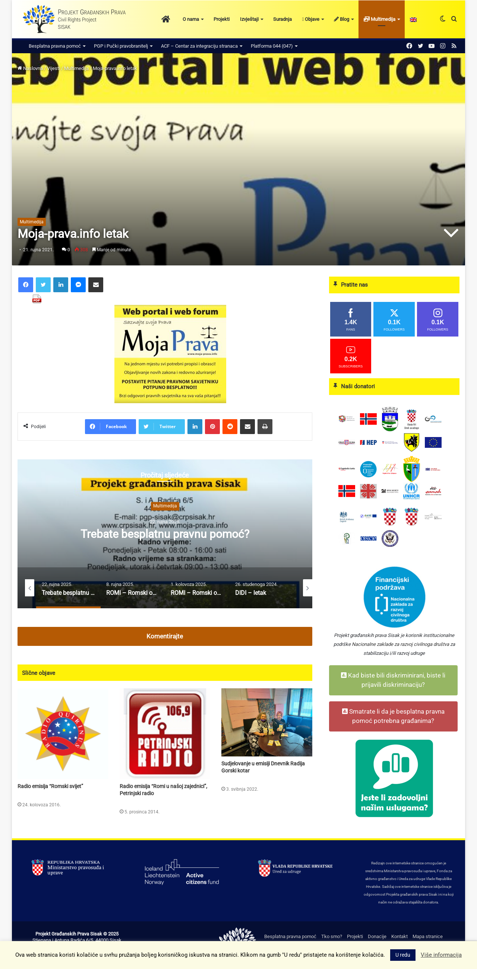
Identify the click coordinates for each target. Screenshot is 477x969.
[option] (165, 533)
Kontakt (399, 936)
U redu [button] (402, 955)
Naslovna (30, 68)
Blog (341, 19)
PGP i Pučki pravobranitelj (121, 46)
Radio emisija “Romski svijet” (50, 786)
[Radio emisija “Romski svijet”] (63, 733)
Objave (311, 19)
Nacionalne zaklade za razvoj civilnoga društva (400, 644)
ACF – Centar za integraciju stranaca (199, 46)
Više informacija (441, 955)
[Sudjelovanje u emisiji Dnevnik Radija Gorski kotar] (266, 722)
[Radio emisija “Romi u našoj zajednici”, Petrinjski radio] (165, 733)
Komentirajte (164, 636)
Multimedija (379, 19)
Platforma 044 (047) (272, 46)
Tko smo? (331, 936)
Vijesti (53, 68)
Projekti (222, 19)
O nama (191, 19)
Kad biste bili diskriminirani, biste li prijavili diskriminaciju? (393, 680)
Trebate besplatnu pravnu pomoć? (164, 534)
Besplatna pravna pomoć (55, 46)
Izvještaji (249, 19)
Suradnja (282, 19)
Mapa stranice (428, 936)
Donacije (377, 936)
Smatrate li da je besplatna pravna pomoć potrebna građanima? (393, 716)
